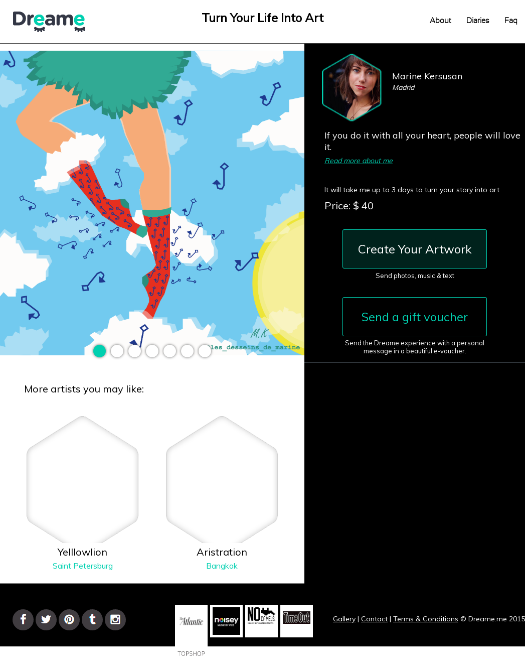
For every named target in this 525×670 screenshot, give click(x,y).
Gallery (344, 618)
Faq (510, 21)
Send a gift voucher (415, 316)
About (440, 21)
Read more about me (358, 160)
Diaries (477, 21)
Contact (374, 618)
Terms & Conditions (425, 618)
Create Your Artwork (415, 248)
